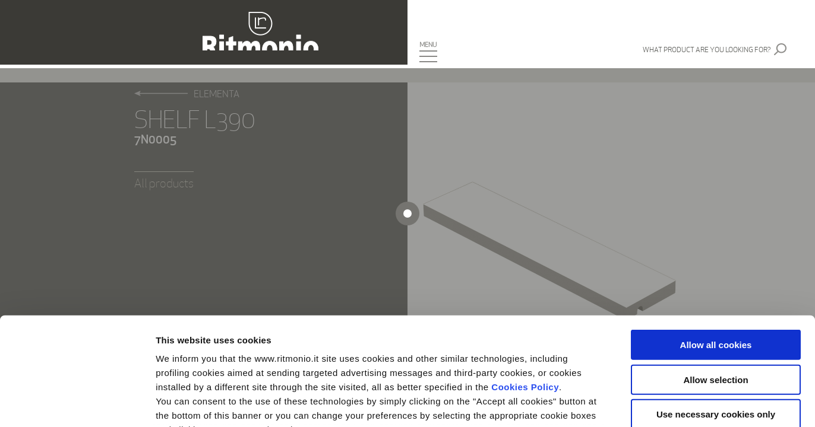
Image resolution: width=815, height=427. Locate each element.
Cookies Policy (525, 286)
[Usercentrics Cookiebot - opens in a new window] (77, 404)
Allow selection (715, 278)
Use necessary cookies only (715, 313)
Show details (623, 404)
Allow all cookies (716, 244)
